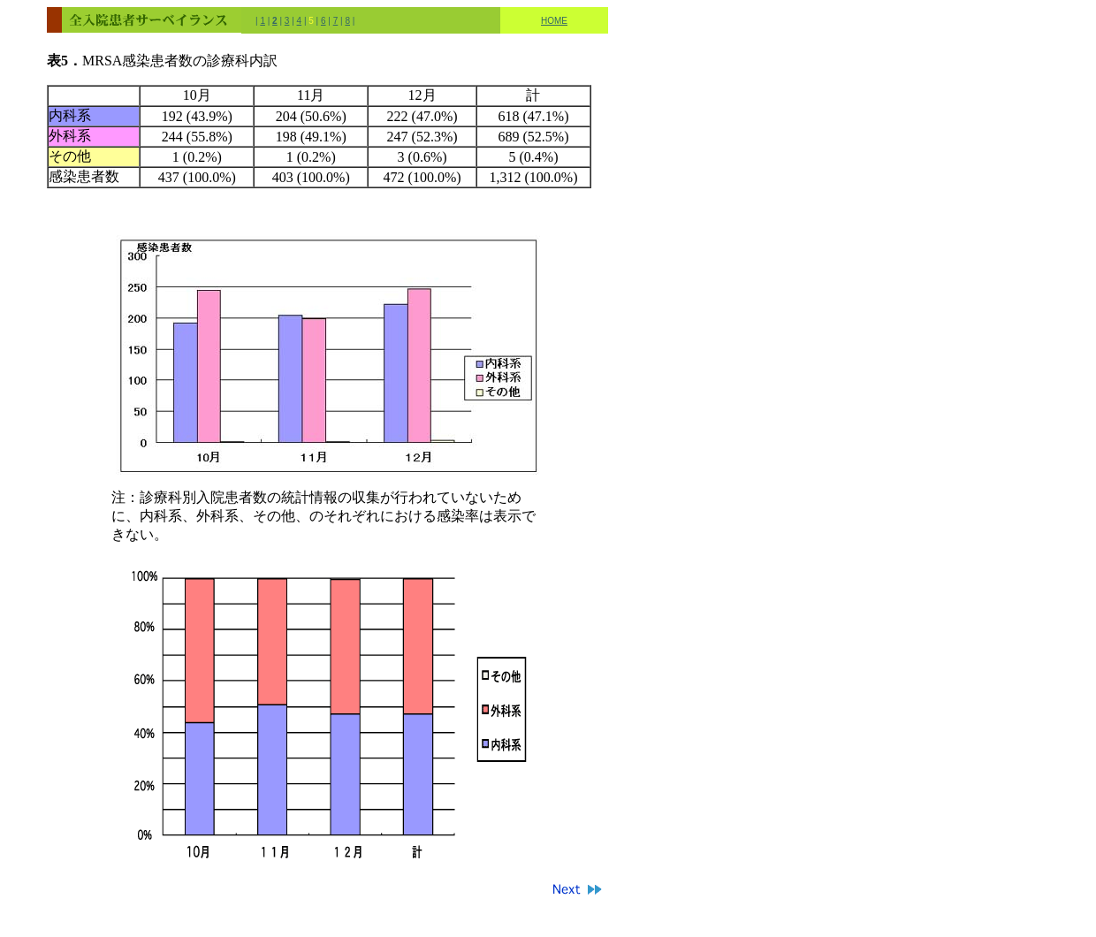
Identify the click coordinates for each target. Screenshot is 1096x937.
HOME (554, 21)
